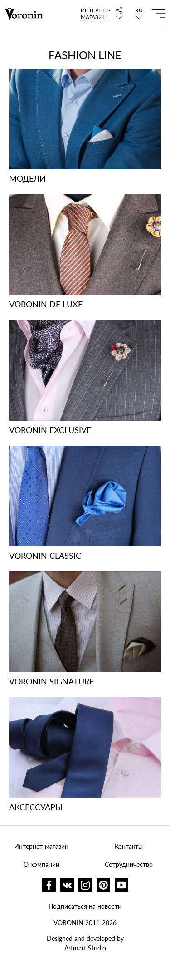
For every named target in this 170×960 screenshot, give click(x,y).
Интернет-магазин (93, 13)
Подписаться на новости (85, 906)
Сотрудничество (129, 864)
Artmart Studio (85, 948)
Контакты (129, 846)
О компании (41, 864)
